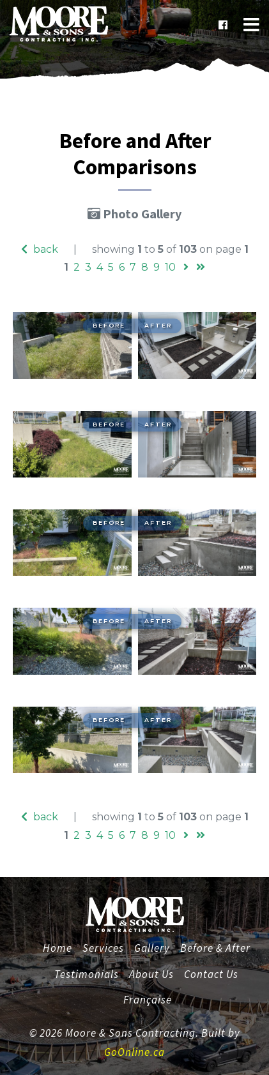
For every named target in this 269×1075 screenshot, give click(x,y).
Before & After (215, 948)
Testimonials (86, 974)
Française (147, 1000)
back (39, 249)
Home (59, 946)
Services (103, 948)
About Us (151, 974)
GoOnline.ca (134, 1052)
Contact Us (211, 974)
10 (170, 267)
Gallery (152, 948)
